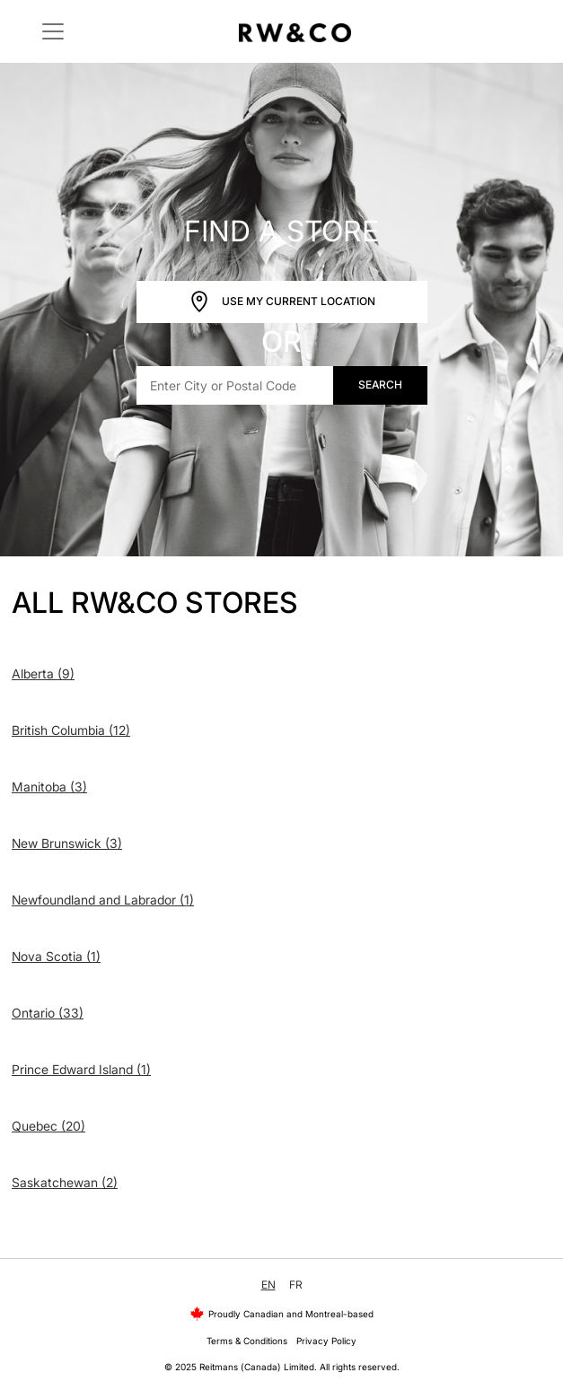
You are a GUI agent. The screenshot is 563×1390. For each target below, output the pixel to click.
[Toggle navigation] (53, 31)
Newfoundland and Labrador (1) (103, 899)
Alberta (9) (43, 673)
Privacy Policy (326, 1340)
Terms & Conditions (247, 1340)
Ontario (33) (48, 1012)
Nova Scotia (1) (56, 956)
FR (296, 1284)
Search (380, 384)
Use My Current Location (282, 302)
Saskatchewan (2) (65, 1182)
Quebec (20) (48, 1125)
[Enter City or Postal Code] (235, 385)
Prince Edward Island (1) (81, 1069)
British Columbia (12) (71, 730)
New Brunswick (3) (67, 843)
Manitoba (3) (49, 786)
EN (268, 1284)
